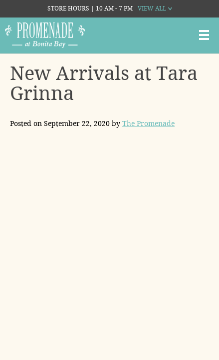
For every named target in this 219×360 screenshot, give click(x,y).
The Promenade (148, 124)
